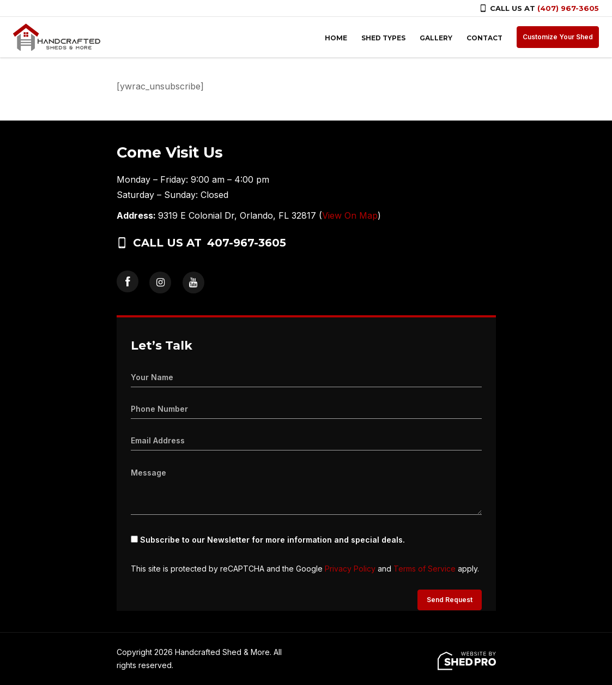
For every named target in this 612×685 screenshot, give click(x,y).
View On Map (350, 215)
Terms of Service (424, 568)
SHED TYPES (383, 38)
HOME (336, 38)
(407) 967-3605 (568, 8)
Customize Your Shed (558, 37)
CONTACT (484, 38)
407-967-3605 (246, 242)
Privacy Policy (350, 568)
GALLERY (436, 38)
